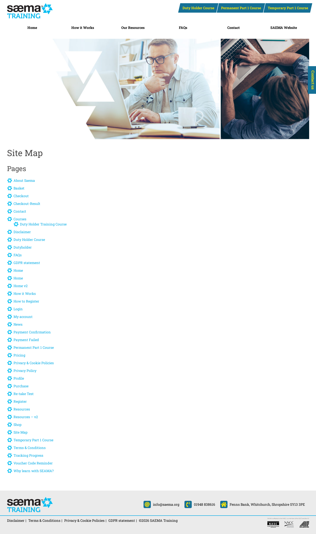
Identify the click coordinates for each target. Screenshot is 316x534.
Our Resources (133, 27)
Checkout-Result (26, 203)
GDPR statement (26, 262)
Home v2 (20, 285)
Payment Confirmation (32, 332)
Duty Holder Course (198, 8)
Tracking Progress (28, 455)
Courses (19, 219)
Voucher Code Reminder (33, 463)
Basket (18, 188)
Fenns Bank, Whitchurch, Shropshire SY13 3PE (262, 504)
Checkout (21, 196)
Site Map (20, 432)
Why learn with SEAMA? (33, 470)
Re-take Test (23, 393)
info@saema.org (161, 504)
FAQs (183, 27)
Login (18, 309)
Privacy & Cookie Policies (33, 363)
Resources (21, 409)
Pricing (19, 355)
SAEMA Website (283, 27)
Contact (233, 27)
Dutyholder (22, 247)
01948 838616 (199, 504)
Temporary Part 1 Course (288, 8)
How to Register (26, 301)
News (17, 324)
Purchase (20, 386)
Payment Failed (26, 339)
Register (20, 401)
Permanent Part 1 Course (241, 8)
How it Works (82, 27)
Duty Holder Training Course (43, 224)
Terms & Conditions (29, 447)
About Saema (24, 180)
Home (32, 27)
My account (23, 316)
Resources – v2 (25, 417)
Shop (17, 424)
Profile (18, 378)
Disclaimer (22, 232)
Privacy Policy (24, 370)
